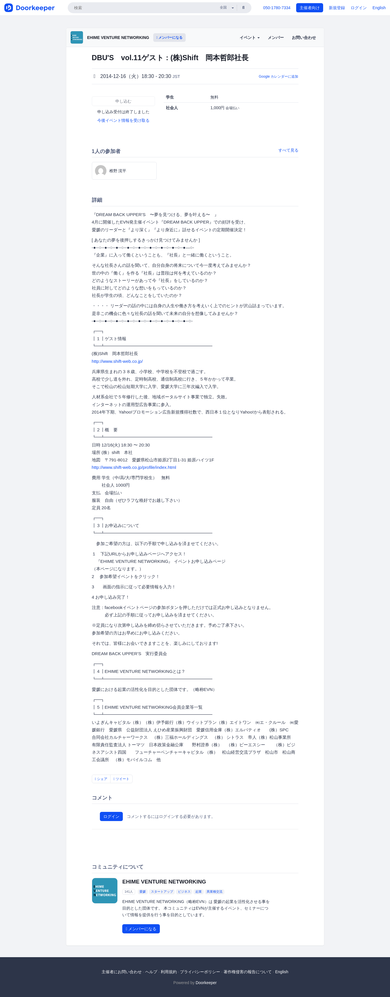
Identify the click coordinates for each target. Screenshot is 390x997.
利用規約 (169, 971)
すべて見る (288, 150)
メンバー (276, 37)
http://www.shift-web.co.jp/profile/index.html (134, 467)
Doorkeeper (206, 982)
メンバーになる (169, 38)
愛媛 (142, 892)
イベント (250, 37)
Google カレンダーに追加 (278, 77)
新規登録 (337, 7)
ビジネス (184, 892)
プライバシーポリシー (200, 971)
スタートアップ (162, 892)
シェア (101, 779)
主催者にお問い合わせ (122, 971)
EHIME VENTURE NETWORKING (118, 37)
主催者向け (310, 7)
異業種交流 (214, 892)
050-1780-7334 (276, 7)
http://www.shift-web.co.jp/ (117, 361)
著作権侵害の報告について (248, 971)
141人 (129, 892)
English (379, 7)
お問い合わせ (304, 37)
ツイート (121, 779)
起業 (198, 892)
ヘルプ (151, 971)
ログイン (359, 7)
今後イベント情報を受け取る (123, 120)
